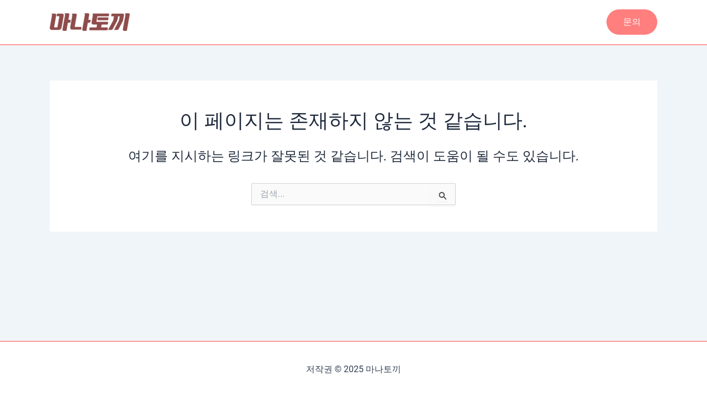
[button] (631, 22)
